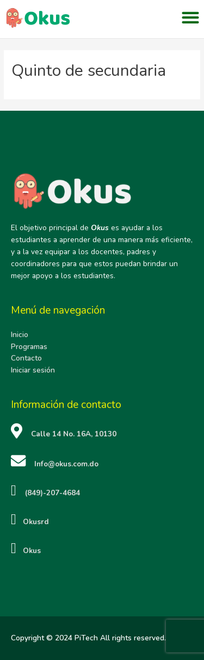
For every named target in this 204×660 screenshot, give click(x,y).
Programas (29, 346)
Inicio (19, 334)
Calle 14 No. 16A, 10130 (73, 434)
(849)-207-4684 (52, 493)
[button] (190, 18)
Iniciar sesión (33, 370)
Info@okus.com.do (66, 464)
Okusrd (32, 522)
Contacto (26, 358)
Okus (28, 550)
